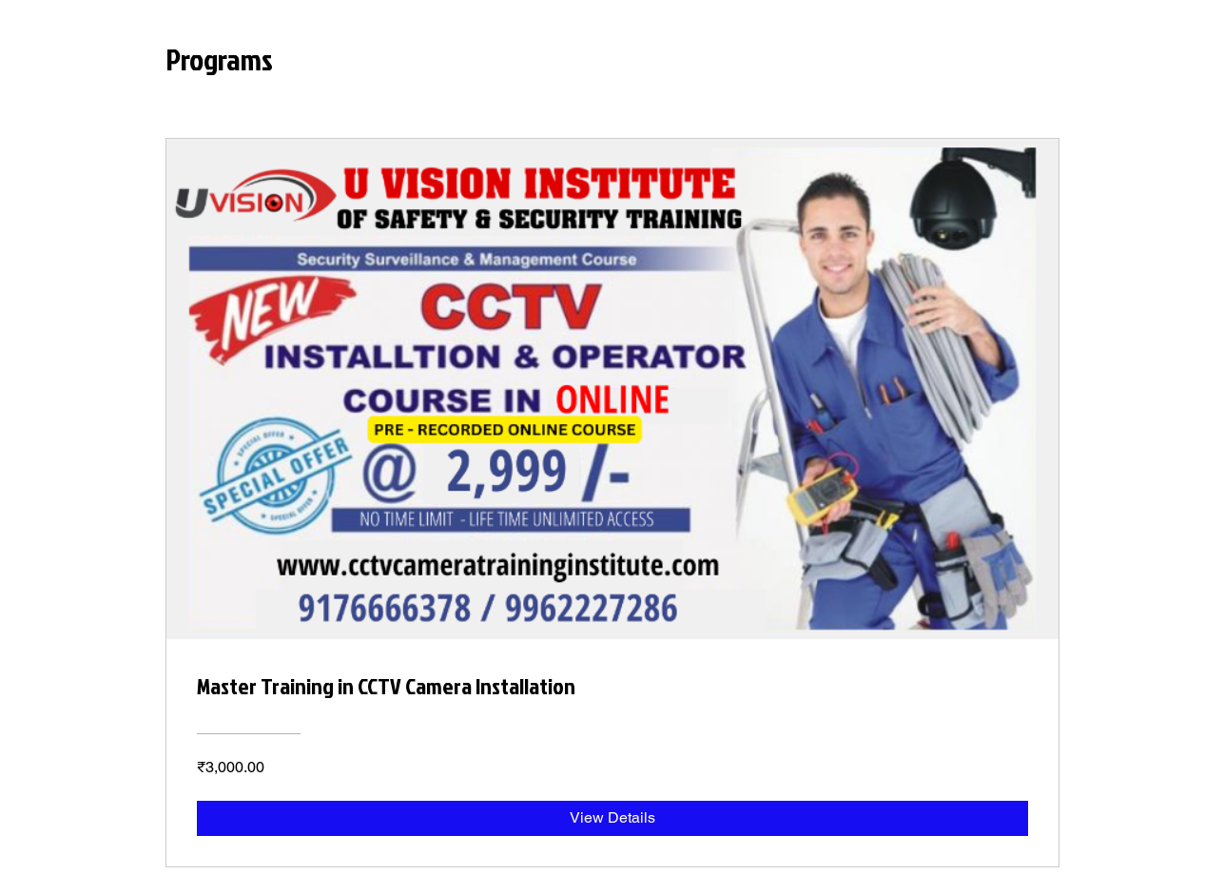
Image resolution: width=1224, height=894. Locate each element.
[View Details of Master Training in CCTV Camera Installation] (612, 818)
